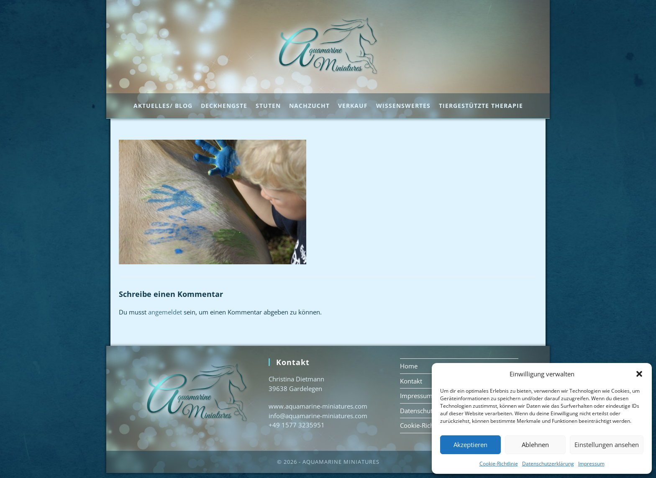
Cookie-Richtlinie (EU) (430, 430)
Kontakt (411, 386)
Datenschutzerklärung (548, 463)
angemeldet (165, 317)
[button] (639, 374)
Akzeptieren (470, 444)
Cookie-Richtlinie (498, 463)
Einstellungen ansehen (606, 444)
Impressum (591, 463)
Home (409, 371)
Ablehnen (535, 444)
